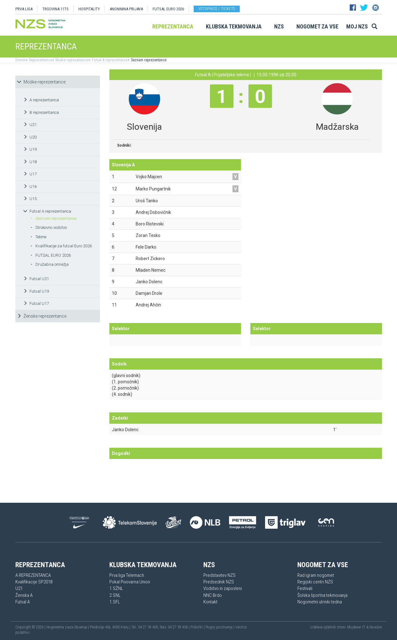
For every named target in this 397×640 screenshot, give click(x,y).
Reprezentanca (172, 26)
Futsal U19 (36, 291)
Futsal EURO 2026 (168, 9)
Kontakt (210, 602)
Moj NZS (357, 26)
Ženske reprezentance (41, 316)
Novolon (375, 627)
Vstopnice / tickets (216, 8)
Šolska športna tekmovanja (322, 595)
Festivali (304, 588)
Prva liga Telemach (126, 575)
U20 (30, 137)
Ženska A (24, 595)
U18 (30, 161)
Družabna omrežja (49, 264)
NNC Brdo (212, 595)
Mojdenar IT (356, 627)
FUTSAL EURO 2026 (50, 255)
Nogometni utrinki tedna (319, 602)
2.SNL (115, 595)
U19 (30, 149)
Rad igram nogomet (315, 575)
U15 (30, 198)
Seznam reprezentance (148, 60)
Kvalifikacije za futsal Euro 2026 (61, 246)
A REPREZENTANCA (33, 575)
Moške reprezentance (72, 60)
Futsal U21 (36, 278)
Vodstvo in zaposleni (222, 588)
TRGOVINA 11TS (55, 9)
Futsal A (22, 602)
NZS (279, 26)
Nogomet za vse (317, 26)
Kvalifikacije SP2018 (33, 582)
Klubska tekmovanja (234, 26)
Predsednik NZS (218, 582)
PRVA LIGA (24, 9)
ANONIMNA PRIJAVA (126, 9)
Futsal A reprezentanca (109, 60)
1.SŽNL (116, 588)
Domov (20, 60)
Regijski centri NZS (315, 582)
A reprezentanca (41, 100)
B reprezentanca (41, 112)
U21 (30, 124)
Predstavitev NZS (219, 575)
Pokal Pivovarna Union (129, 582)
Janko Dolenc (125, 429)
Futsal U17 (36, 303)
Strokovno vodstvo (48, 227)
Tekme (38, 236)
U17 (30, 174)
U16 (30, 186)
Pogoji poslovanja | (220, 627)
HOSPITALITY (89, 9)
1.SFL (114, 602)
